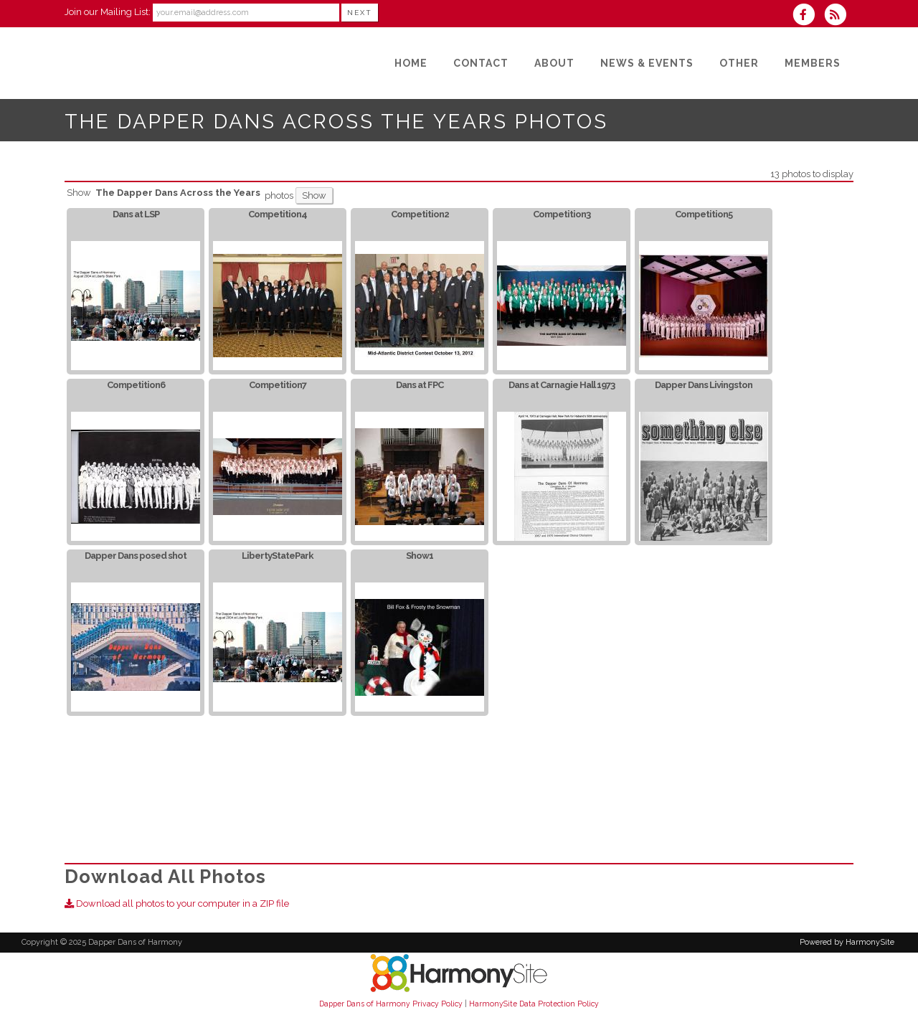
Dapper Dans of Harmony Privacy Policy (391, 1003)
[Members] (812, 63)
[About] (554, 63)
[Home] (411, 63)
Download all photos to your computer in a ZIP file (177, 903)
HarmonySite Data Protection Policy (534, 1003)
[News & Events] (646, 63)
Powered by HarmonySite (847, 942)
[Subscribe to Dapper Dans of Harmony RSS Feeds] (838, 16)
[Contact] (480, 63)
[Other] (739, 63)
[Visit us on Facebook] (808, 16)
